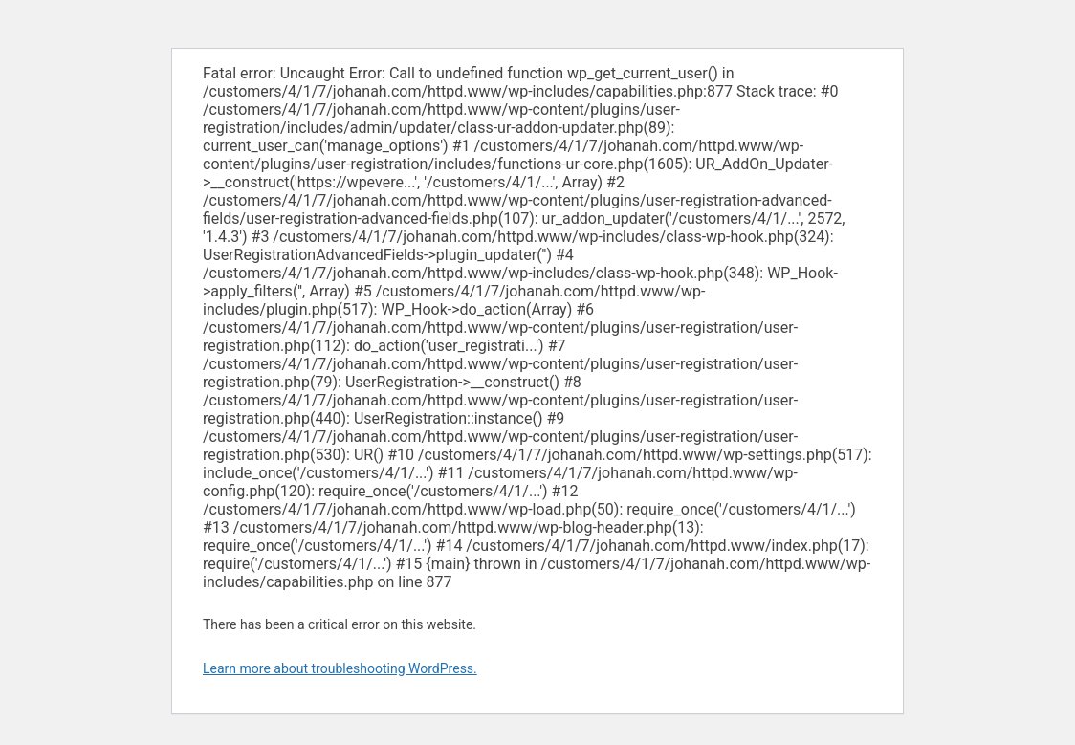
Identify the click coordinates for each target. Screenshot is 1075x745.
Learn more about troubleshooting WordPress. (340, 668)
